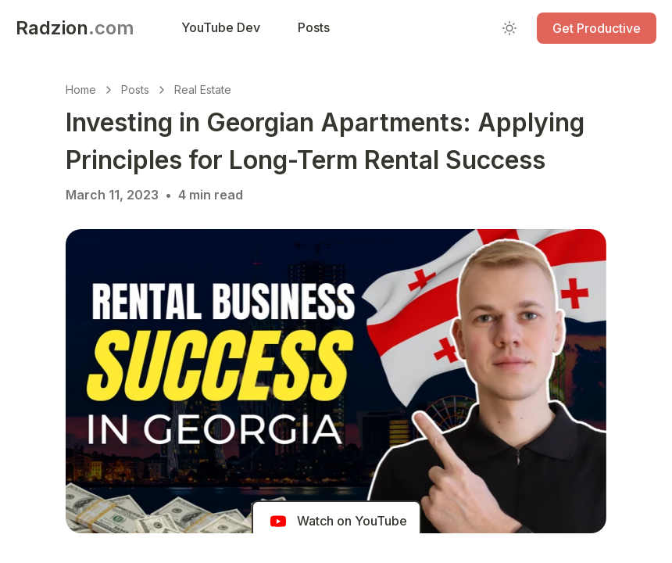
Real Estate (202, 89)
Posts (135, 89)
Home (81, 89)
